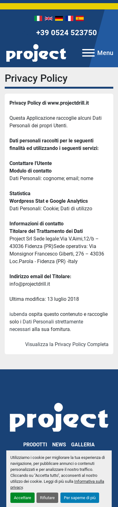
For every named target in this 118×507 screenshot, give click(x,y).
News (59, 445)
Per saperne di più (80, 497)
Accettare (22, 497)
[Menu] (88, 53)
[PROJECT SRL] (59, 417)
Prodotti (35, 445)
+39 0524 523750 (66, 32)
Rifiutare (47, 497)
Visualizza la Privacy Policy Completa (67, 344)
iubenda (18, 314)
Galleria (83, 445)
